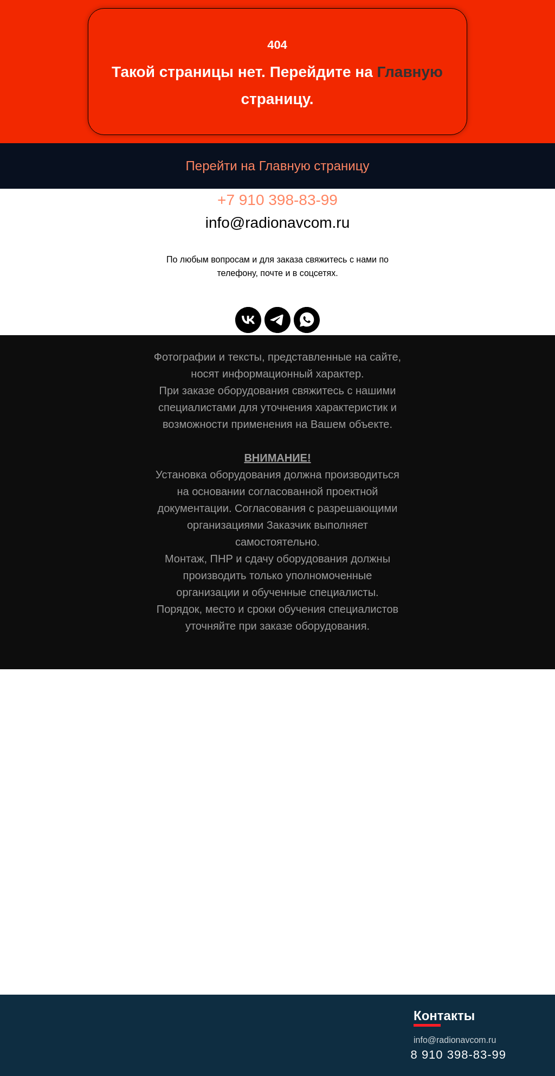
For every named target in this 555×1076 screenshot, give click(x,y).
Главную (410, 71)
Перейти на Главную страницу (278, 165)
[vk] (248, 320)
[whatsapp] (307, 320)
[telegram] (277, 320)
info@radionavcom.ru (455, 1040)
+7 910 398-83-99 (277, 199)
